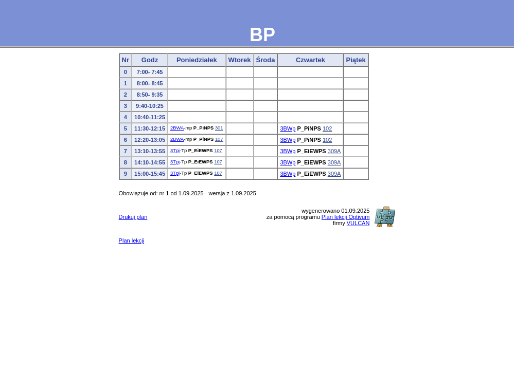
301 (219, 128)
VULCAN (358, 223)
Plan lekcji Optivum (346, 217)
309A (334, 151)
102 (327, 128)
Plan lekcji (132, 240)
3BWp (287, 128)
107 (219, 139)
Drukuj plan (133, 217)
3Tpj (175, 150)
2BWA (177, 128)
